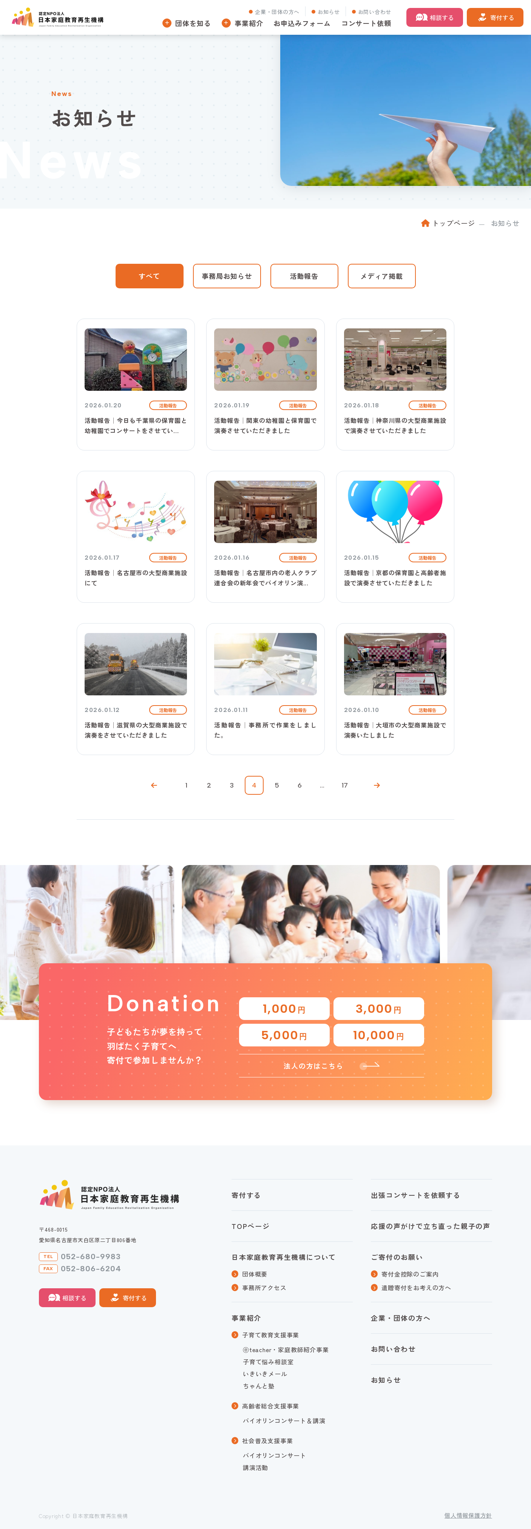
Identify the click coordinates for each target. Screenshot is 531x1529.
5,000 (284, 1035)
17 (345, 785)
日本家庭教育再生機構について (284, 1257)
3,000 (378, 1008)
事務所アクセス (264, 1287)
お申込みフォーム (301, 23)
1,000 (284, 1008)
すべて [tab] (149, 276)
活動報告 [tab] (304, 276)
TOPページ (251, 1226)
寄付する (502, 17)
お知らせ (329, 11)
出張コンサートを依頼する (416, 1195)
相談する (442, 17)
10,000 (378, 1035)
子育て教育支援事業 (270, 1334)
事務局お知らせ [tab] (227, 276)
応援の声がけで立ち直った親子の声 (431, 1226)
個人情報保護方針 (468, 1515)
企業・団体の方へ (277, 11)
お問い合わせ (374, 11)
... (322, 785)
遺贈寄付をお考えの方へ (416, 1287)
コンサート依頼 (366, 23)
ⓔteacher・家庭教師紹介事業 (286, 1349)
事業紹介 (246, 1318)
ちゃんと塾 (259, 1385)
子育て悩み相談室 (268, 1361)
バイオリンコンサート (274, 1455)
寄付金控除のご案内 (409, 1273)
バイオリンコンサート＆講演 (284, 1420)
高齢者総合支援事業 (270, 1405)
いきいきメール (265, 1373)
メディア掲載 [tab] (381, 276)
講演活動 (255, 1467)
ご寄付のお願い (397, 1257)
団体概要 (254, 1273)
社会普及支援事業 (267, 1440)
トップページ (453, 223)
